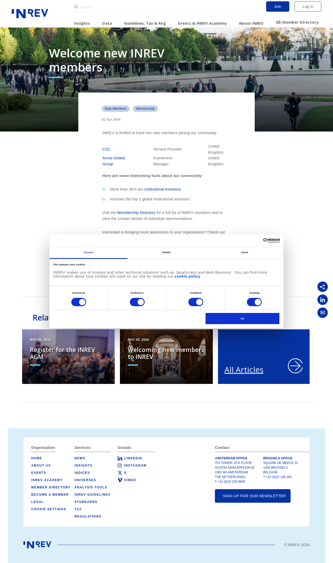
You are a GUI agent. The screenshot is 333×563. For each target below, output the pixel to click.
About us (41, 465)
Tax (78, 509)
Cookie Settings (48, 509)
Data (107, 23)
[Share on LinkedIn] (322, 299)
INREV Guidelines (92, 494)
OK (242, 318)
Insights (82, 23)
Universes (85, 480)
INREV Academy (47, 480)
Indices (82, 473)
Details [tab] (166, 252)
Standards (86, 502)
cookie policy (187, 276)
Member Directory (300, 22)
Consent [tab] (88, 252)
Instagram (135, 465)
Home (36, 458)
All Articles (244, 369)
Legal (37, 502)
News (79, 458)
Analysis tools (90, 487)
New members (116, 108)
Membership (145, 108)
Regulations (87, 516)
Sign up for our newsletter (254, 496)
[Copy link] (322, 287)
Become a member (50, 494)
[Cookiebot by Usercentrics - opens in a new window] (257, 240)
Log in (308, 6)
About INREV (251, 23)
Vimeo (130, 480)
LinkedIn (133, 458)
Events (38, 473)
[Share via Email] (322, 312)
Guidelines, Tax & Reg (145, 23)
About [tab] (244, 252)
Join (277, 6)
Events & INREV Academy (202, 23)
